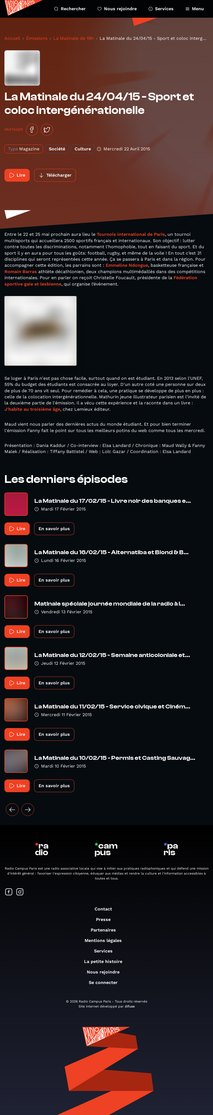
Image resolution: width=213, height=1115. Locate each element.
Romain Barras (20, 271)
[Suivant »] (28, 809)
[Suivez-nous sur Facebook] (8, 892)
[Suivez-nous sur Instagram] (20, 892)
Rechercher (70, 8)
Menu (194, 8)
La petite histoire (106, 961)
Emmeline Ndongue (127, 265)
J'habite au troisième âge (32, 409)
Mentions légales (106, 940)
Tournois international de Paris (130, 234)
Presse (106, 919)
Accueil (12, 38)
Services (161, 8)
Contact (106, 909)
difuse (130, 1006)
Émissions (36, 38)
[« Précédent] (12, 809)
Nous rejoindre (117, 8)
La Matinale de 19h (73, 38)
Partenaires (106, 930)
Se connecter (106, 982)
